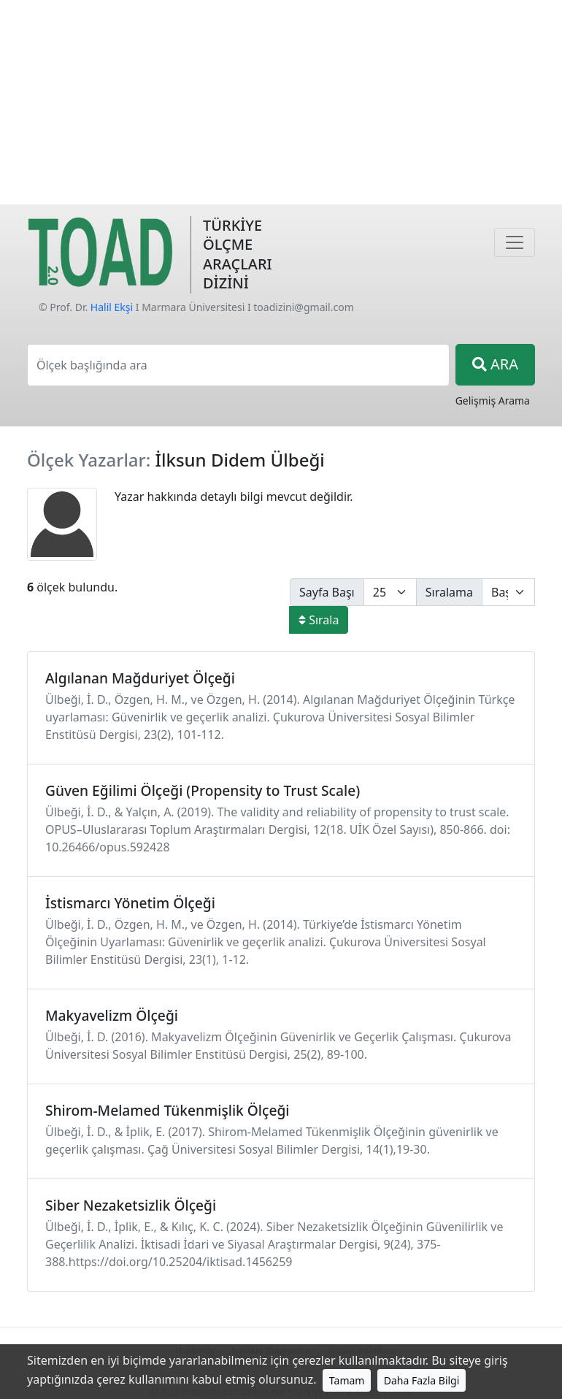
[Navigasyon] (514, 242)
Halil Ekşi (112, 307)
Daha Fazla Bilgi (422, 1380)
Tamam (347, 1380)
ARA (495, 364)
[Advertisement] (281, 102)
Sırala (319, 620)
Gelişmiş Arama (492, 400)
